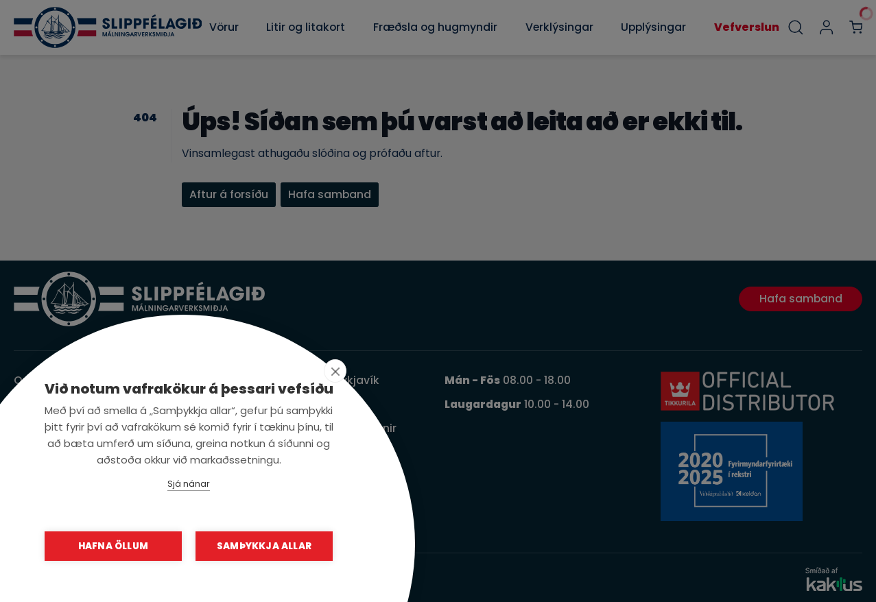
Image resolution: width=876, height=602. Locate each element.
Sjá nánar (188, 483)
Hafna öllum (113, 546)
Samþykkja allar (264, 546)
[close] (335, 371)
